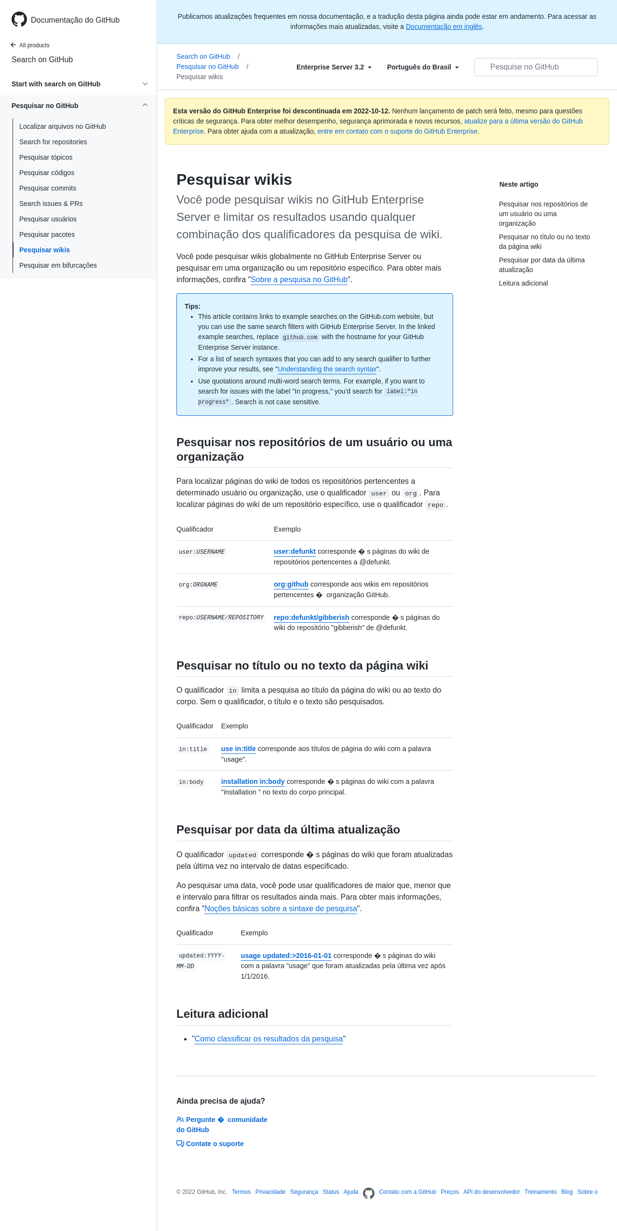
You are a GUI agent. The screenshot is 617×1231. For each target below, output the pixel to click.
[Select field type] (334, 67)
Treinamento (540, 1192)
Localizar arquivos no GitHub (62, 126)
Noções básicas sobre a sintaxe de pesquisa (280, 908)
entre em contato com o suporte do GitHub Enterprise (398, 131)
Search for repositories (53, 142)
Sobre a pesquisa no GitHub (299, 279)
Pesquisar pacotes (47, 234)
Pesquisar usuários (48, 219)
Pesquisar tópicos (46, 157)
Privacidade (270, 1192)
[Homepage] (369, 1194)
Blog (567, 1192)
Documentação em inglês (444, 26)
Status (330, 1192)
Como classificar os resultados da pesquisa (269, 1039)
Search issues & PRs (51, 203)
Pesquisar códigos (46, 173)
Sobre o (587, 1192)
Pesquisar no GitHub (212, 66)
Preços (450, 1192)
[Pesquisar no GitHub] (536, 67)
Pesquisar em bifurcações (58, 265)
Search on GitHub (42, 59)
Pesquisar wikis (44, 250)
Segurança (304, 1192)
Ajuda (351, 1192)
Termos (241, 1192)
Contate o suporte (210, 1144)
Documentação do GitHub (75, 20)
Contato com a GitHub (407, 1192)
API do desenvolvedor (491, 1192)
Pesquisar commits (47, 188)
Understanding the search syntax (327, 369)
